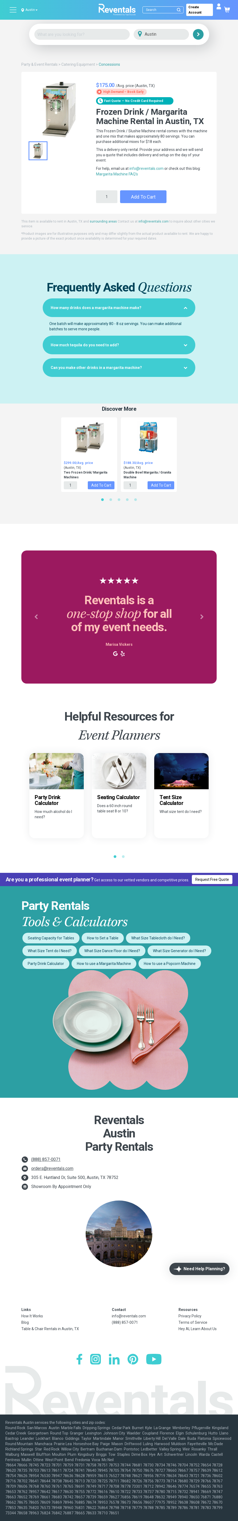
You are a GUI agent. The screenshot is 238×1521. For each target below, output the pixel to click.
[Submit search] (179, 10)
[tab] (119, 307)
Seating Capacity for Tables (51, 938)
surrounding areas (103, 221)
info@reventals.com (146, 168)
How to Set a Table (102, 938)
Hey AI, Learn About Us (197, 1329)
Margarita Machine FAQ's (117, 174)
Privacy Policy (189, 1316)
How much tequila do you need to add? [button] (119, 345)
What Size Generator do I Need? (179, 951)
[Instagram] (95, 1360)
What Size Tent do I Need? (50, 951)
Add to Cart (143, 197)
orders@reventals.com (52, 1168)
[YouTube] (153, 1360)
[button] (36, 617)
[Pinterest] (133, 1360)
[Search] (164, 10)
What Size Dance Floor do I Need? (112, 951)
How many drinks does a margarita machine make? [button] (119, 308)
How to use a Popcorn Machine (170, 963)
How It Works (32, 1316)
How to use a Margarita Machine (104, 963)
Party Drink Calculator (46, 963)
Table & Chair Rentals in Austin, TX (50, 1329)
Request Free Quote (212, 879)
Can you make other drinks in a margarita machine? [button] (119, 367)
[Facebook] (79, 1360)
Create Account (194, 9)
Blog (25, 1322)
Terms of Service (192, 1322)
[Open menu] (13, 10)
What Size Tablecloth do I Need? (158, 938)
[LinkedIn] (114, 1360)
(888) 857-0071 (46, 1159)
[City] (169, 34)
